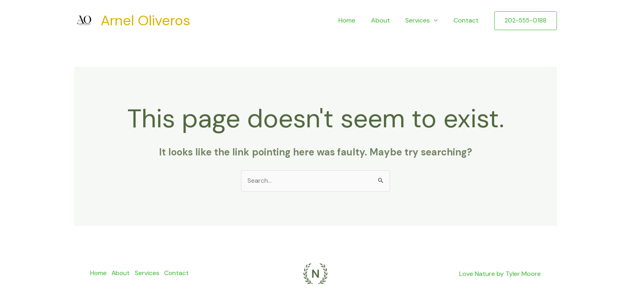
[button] (525, 20)
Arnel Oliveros (145, 20)
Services (425, 20)
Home (356, 20)
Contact (467, 20)
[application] (438, 20)
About (386, 20)
